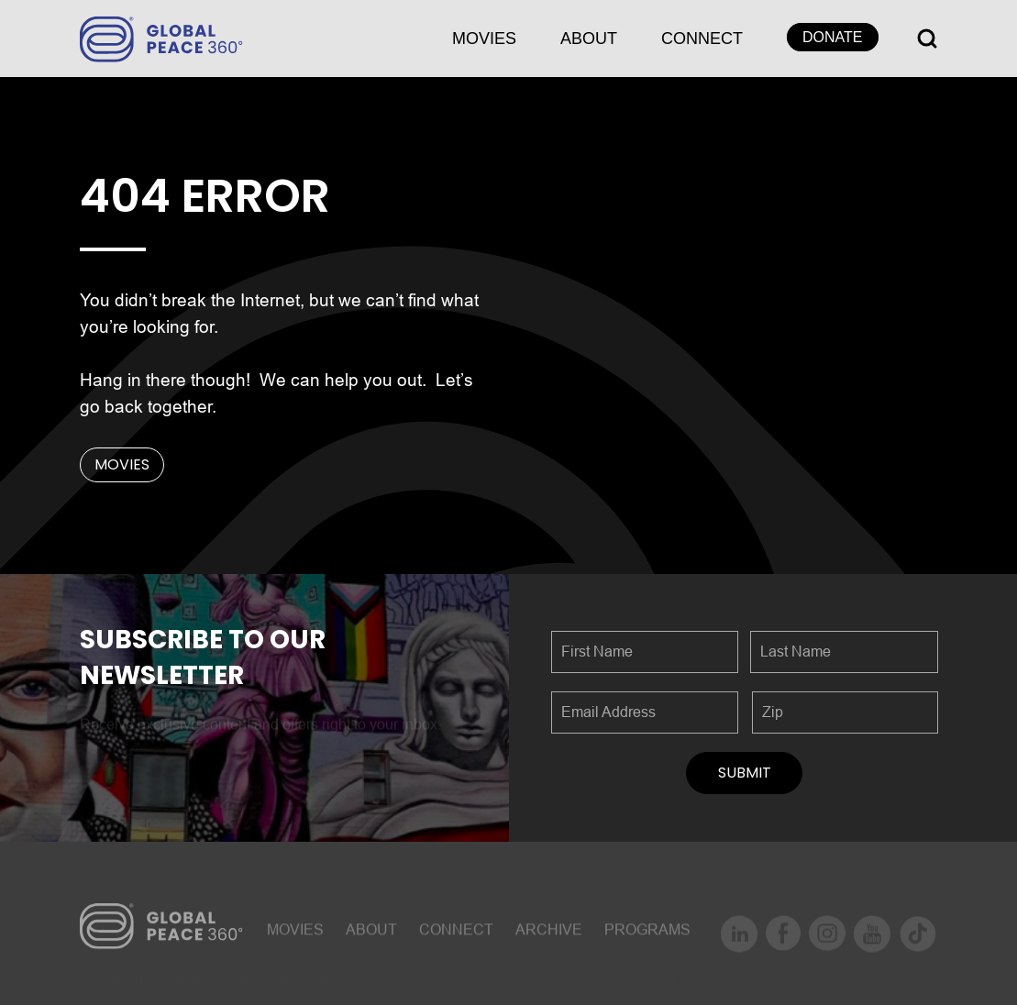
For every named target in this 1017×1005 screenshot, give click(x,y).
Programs (647, 934)
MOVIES (484, 38)
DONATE (832, 37)
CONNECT (702, 38)
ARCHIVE (548, 934)
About (588, 38)
